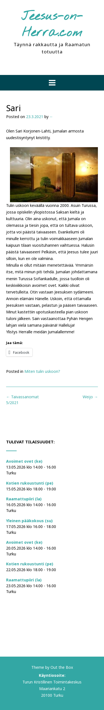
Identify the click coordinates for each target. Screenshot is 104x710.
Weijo (90, 396)
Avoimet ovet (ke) (24, 461)
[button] (52, 82)
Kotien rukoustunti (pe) (29, 483)
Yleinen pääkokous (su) (29, 520)
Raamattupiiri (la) (24, 498)
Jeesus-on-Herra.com (52, 25)
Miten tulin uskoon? (42, 371)
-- (51, 116)
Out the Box (61, 667)
